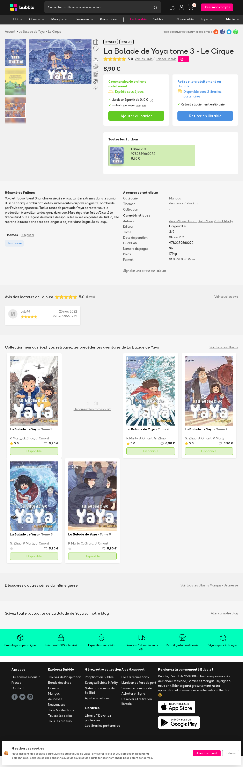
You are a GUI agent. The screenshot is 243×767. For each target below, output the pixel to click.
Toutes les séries (60, 716)
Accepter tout (207, 753)
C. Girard (87, 544)
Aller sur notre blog (224, 614)
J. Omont (42, 439)
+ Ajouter (27, 236)
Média (233, 20)
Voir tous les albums (223, 348)
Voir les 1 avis (144, 59)
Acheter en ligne (133, 694)
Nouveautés (185, 20)
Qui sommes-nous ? (26, 678)
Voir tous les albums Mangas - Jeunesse (209, 586)
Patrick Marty (223, 222)
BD (17, 20)
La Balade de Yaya (32, 32)
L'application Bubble (99, 678)
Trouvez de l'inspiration (64, 678)
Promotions (108, 20)
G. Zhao (28, 439)
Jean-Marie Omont (183, 222)
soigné (141, 106)
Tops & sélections (61, 711)
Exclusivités (138, 20)
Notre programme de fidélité (100, 691)
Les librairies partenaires (102, 726)
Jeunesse (84, 20)
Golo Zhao (205, 222)
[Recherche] (97, 7)
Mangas (59, 20)
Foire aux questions (135, 678)
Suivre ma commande (137, 689)
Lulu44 (25, 312)
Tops (206, 20)
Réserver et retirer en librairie (137, 702)
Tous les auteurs (60, 722)
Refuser (231, 753)
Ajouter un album (97, 699)
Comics (36, 20)
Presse (16, 683)
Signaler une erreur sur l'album (144, 271)
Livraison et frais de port (139, 683)
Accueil (10, 32)
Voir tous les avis (226, 297)
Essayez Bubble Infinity (101, 683)
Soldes (158, 20)
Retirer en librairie (205, 116)
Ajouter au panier (136, 116)
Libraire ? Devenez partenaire (98, 718)
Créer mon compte (217, 7)
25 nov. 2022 (68, 312)
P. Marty (15, 439)
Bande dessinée (59, 683)
